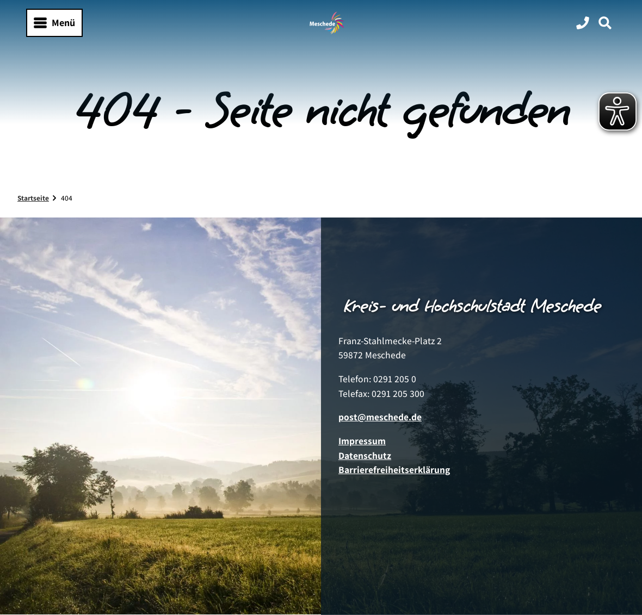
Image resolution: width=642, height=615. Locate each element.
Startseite (33, 198)
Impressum (362, 440)
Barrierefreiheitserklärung (394, 469)
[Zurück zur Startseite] (327, 22)
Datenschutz (364, 455)
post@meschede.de (380, 417)
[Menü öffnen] (54, 23)
